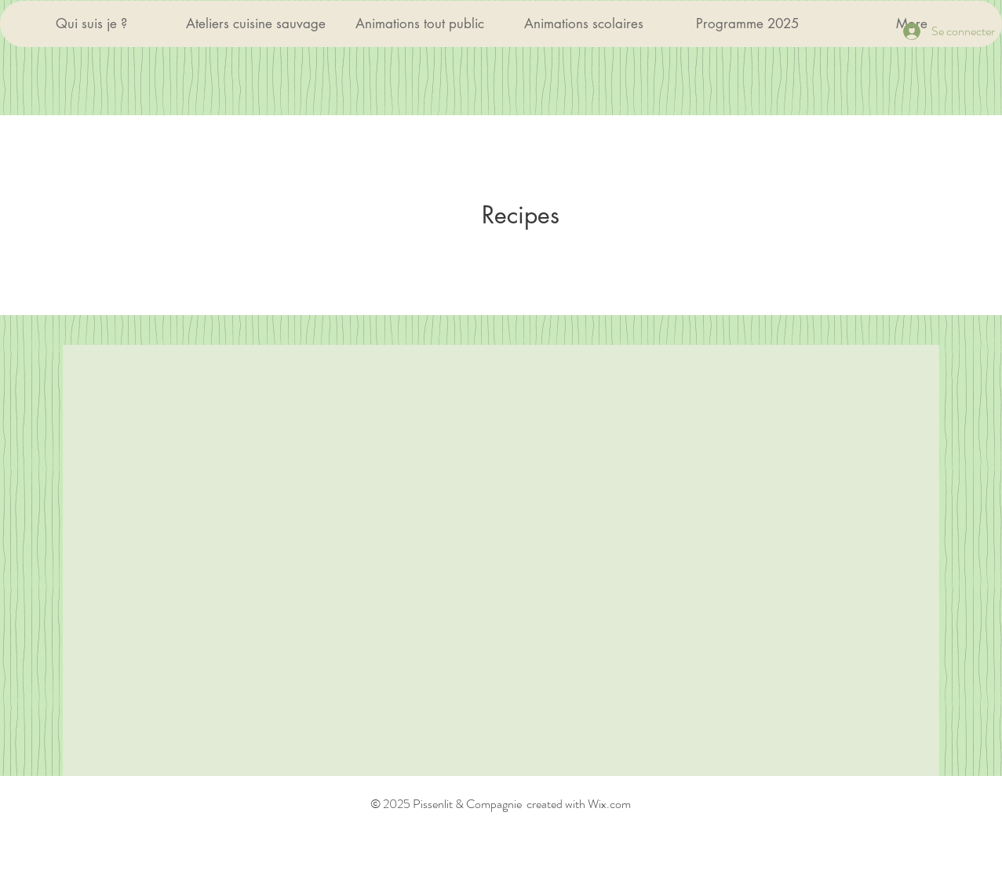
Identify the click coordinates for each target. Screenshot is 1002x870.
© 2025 (390, 804)
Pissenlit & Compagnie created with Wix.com (520, 804)
